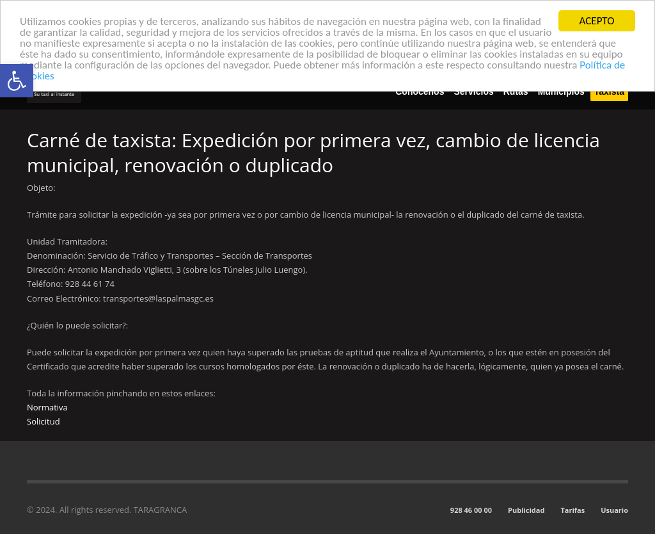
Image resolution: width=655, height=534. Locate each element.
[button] (16, 80)
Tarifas (572, 510)
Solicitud (43, 421)
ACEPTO (597, 21)
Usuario (614, 510)
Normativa (47, 407)
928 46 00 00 (471, 510)
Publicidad (526, 510)
